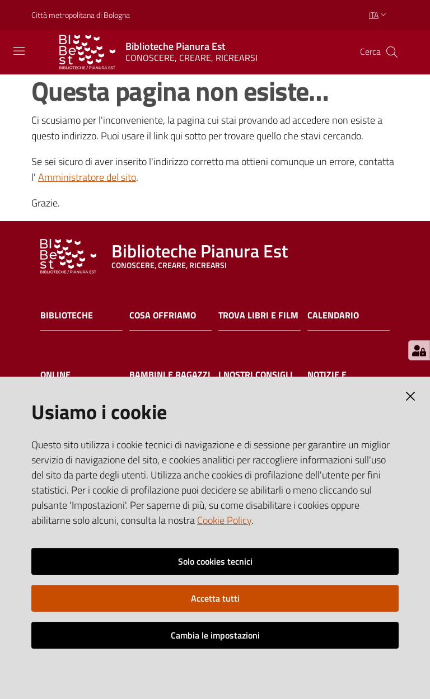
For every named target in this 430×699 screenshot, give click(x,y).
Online (55, 374)
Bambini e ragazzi (170, 374)
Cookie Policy (224, 520)
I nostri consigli (255, 374)
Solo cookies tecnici (215, 561)
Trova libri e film (258, 315)
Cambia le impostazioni (215, 635)
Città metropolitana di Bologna (80, 15)
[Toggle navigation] (19, 51)
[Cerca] (392, 52)
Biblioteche (66, 315)
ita (379, 15)
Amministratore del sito (87, 177)
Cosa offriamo (162, 315)
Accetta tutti (215, 598)
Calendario (333, 315)
